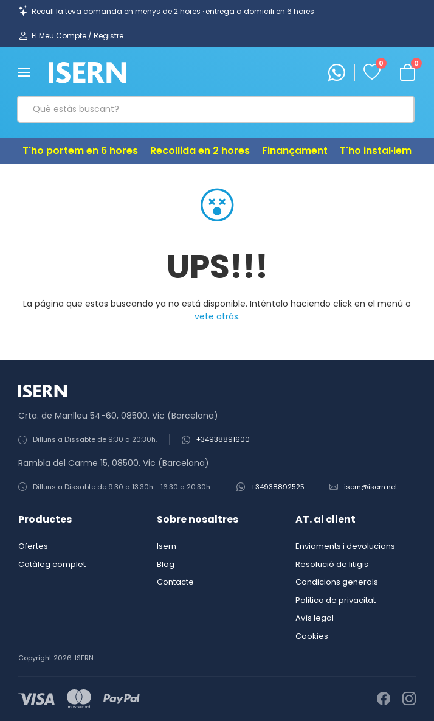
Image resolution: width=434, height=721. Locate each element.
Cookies (311, 636)
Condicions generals (336, 582)
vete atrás (216, 316)
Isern (166, 546)
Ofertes (33, 546)
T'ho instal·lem (376, 151)
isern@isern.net (371, 487)
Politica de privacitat (335, 600)
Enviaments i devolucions (345, 546)
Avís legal (314, 618)
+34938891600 (223, 439)
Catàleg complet (52, 564)
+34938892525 (278, 487)
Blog (165, 564)
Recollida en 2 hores (200, 151)
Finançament (295, 151)
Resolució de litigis (331, 564)
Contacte (175, 582)
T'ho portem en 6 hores (80, 151)
